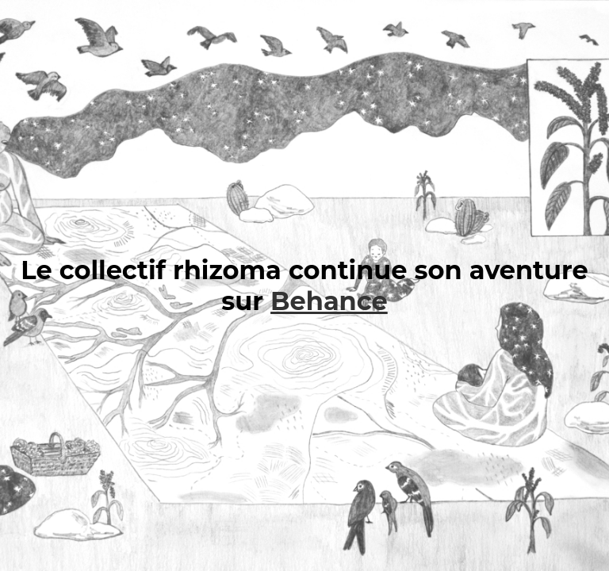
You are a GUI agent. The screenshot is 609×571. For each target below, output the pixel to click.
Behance (329, 301)
